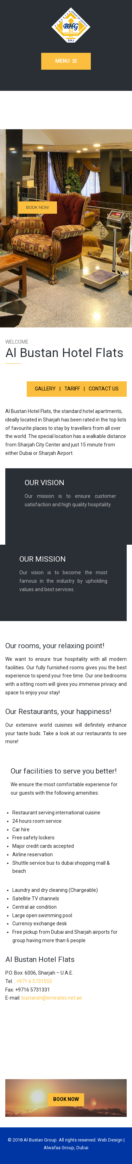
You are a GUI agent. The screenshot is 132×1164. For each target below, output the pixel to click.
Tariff (72, 389)
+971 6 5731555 (34, 981)
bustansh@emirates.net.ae (51, 998)
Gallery (45, 389)
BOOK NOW (37, 207)
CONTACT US (104, 389)
